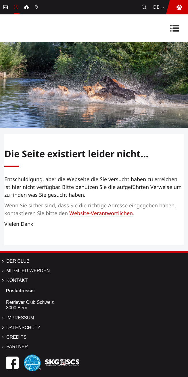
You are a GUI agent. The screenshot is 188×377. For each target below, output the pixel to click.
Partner (17, 346)
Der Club (18, 261)
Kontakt (17, 280)
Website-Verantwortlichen (101, 213)
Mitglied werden (28, 270)
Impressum (20, 317)
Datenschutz (23, 327)
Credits (16, 337)
